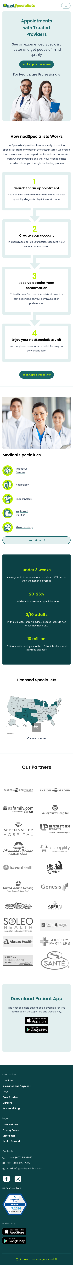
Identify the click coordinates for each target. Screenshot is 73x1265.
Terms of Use (10, 1124)
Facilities (7, 1080)
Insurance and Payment (16, 1086)
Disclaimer (8, 1135)
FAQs (5, 1091)
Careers (7, 1102)
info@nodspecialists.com (28, 1168)
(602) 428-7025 (21, 1163)
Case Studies (10, 1097)
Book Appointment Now (36, 64)
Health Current (11, 1141)
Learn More (36, 540)
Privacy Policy (10, 1130)
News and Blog (11, 1108)
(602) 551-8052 (23, 1157)
